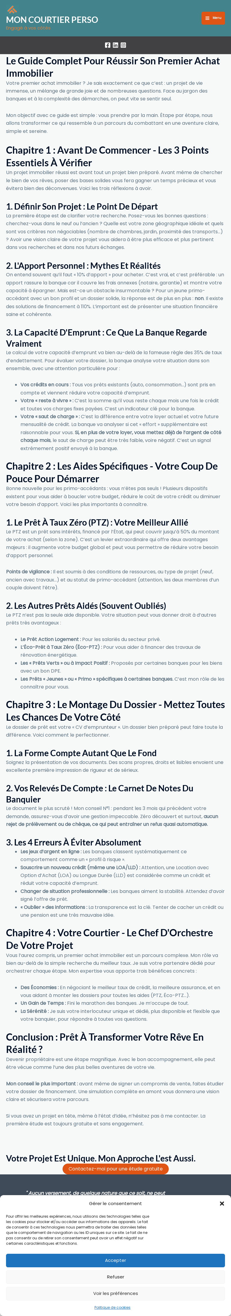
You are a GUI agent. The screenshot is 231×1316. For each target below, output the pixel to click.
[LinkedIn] (115, 46)
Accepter (115, 1260)
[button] (222, 1204)
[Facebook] (108, 46)
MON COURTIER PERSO (56, 20)
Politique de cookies (112, 1307)
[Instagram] (123, 46)
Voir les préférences (115, 1293)
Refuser (115, 1277)
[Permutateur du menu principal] (213, 18)
